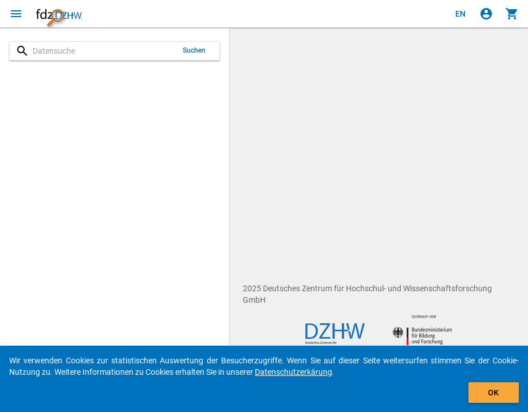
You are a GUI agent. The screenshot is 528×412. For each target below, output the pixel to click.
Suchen (194, 50)
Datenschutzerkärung (293, 372)
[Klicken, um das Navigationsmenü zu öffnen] (16, 13)
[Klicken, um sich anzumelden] (486, 13)
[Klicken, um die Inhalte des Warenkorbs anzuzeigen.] (512, 13)
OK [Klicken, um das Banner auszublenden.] (493, 392)
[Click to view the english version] (460, 13)
